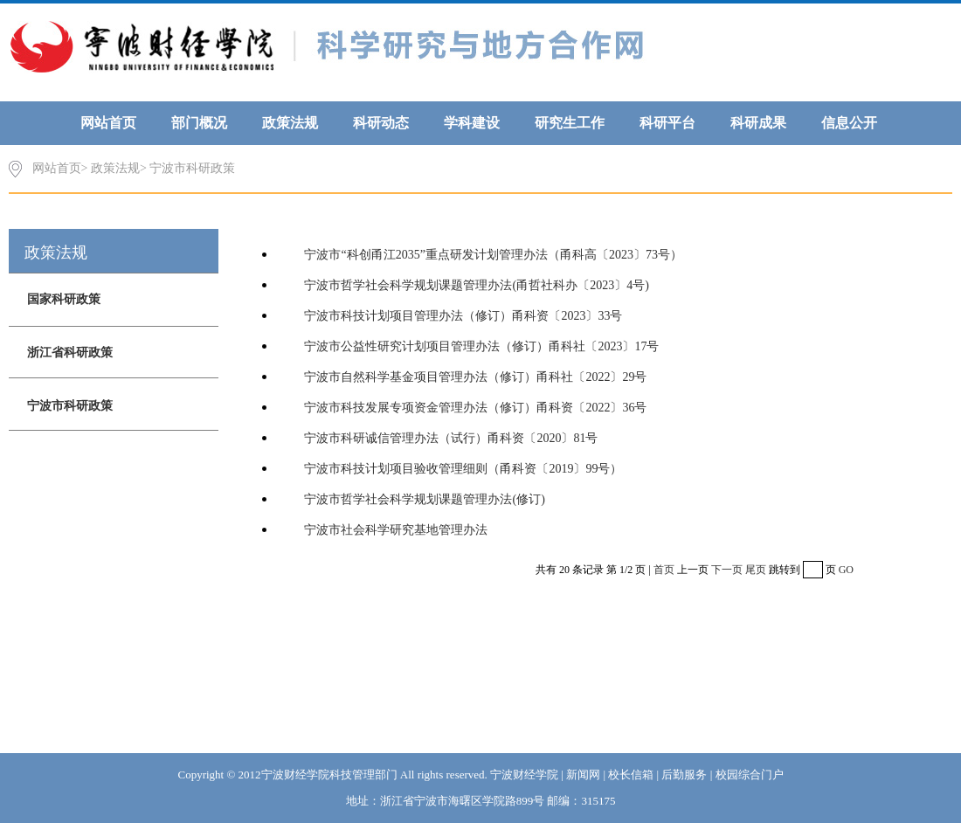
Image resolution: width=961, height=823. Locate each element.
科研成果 (758, 122)
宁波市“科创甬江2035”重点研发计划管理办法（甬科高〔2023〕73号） (492, 254)
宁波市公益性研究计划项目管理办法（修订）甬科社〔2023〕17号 (481, 346)
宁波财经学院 (524, 774)
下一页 (727, 570)
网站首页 (108, 122)
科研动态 (381, 122)
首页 (663, 570)
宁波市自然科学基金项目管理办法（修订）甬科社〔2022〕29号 (475, 377)
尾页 (755, 570)
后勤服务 (684, 774)
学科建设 (472, 122)
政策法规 (290, 122)
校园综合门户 (750, 774)
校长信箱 (630, 774)
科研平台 (667, 122)
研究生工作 (570, 122)
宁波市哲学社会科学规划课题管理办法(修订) (424, 499)
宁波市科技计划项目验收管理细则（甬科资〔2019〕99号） (463, 468)
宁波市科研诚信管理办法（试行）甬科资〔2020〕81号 (451, 438)
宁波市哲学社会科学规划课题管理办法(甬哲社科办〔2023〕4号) (476, 285)
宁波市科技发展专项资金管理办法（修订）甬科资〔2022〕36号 (475, 407)
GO (846, 570)
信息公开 (849, 122)
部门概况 (199, 122)
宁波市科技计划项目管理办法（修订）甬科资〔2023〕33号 (463, 315)
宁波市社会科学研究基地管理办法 (395, 529)
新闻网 (583, 774)
